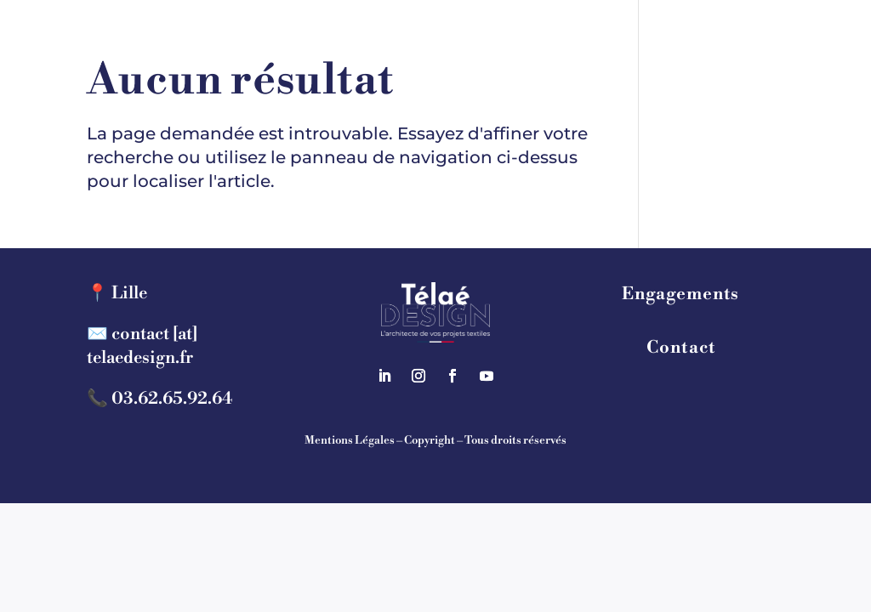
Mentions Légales (350, 440)
